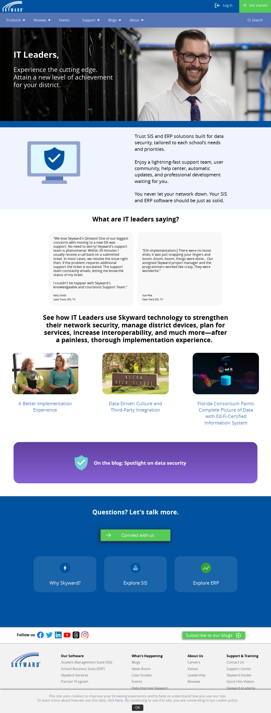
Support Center (239, 668)
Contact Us (235, 662)
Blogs (114, 20)
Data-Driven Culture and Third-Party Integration (135, 406)
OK (137, 707)
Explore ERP (206, 574)
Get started (254, 5)
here (119, 700)
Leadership (196, 675)
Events (64, 20)
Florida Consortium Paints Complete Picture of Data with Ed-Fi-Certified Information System (226, 413)
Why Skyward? (65, 574)
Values (193, 668)
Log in (223, 5)
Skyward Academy (241, 688)
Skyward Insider (239, 675)
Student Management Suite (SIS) (86, 662)
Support (91, 20)
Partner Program (74, 681)
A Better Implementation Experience (45, 406)
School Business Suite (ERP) (83, 668)
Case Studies (142, 675)
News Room (141, 668)
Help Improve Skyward (149, 688)
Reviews (42, 20)
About (137, 20)
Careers (194, 662)
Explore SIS (135, 574)
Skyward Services (74, 675)
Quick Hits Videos (240, 681)
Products (15, 20)
